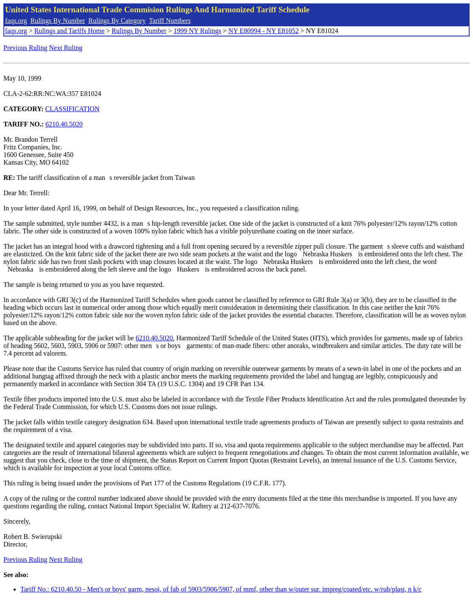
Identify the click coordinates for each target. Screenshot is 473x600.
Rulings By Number (58, 20)
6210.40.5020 (64, 124)
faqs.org (16, 20)
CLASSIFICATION (72, 108)
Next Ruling (66, 47)
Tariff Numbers (170, 20)
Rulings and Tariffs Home (69, 30)
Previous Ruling (25, 47)
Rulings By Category (117, 20)
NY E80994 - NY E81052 (263, 30)
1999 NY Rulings (197, 30)
